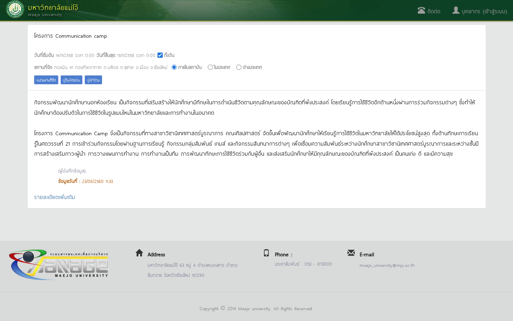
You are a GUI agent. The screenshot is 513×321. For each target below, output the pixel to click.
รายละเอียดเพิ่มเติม (54, 196)
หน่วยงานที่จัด (46, 80)
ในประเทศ (222, 67)
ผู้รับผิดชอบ (71, 80)
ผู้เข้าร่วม (93, 80)
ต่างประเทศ (252, 67)
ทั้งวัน (169, 55)
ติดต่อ (429, 10)
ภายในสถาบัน (190, 67)
